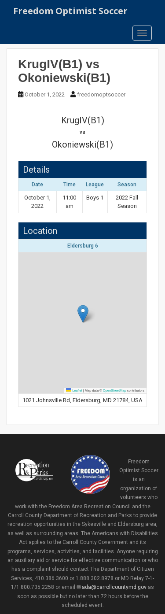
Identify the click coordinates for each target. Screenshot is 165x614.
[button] (82, 314)
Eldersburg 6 (82, 246)
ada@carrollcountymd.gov (114, 587)
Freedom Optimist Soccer (70, 11)
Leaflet (74, 390)
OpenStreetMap (114, 390)
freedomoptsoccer (101, 94)
